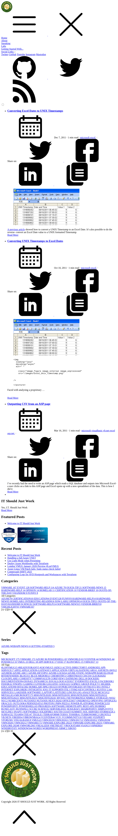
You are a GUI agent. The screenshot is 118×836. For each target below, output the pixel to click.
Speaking (5, 43)
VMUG (23, 667)
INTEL (105, 692)
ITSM (74, 695)
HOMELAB (47, 595)
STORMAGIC (107, 717)
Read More (12, 235)
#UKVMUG (47, 673)
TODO (64, 720)
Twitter (4, 54)
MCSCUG (104, 698)
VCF (58, 722)
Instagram (30, 54)
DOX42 (29, 687)
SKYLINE (7, 717)
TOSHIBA (75, 720)
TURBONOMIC (90, 720)
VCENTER (91, 664)
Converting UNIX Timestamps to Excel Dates (35, 241)
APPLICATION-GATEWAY (36, 675)
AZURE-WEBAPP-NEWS (15, 651)
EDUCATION (42, 604)
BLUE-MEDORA (41, 681)
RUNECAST (8, 714)
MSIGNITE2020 (80, 700)
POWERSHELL (58, 664)
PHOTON (50, 709)
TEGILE (38, 720)
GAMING (29, 689)
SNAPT (18, 717)
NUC (4, 706)
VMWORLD (75, 664)
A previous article (16, 229)
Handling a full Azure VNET (21, 563)
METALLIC (8, 700)
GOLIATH (52, 689)
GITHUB (40, 689)
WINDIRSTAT (9, 734)
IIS (99, 692)
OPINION (32, 595)
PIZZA (66, 709)
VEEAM (87, 722)
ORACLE (7, 709)
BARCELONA (105, 678)
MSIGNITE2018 (43, 700)
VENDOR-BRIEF (88, 595)
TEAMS (19, 720)
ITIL (67, 695)
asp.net (11, 439)
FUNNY (33, 598)
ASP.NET (103, 675)
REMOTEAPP (74, 711)
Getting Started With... (12, 49)
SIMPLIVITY (105, 714)
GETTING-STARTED (42, 651)
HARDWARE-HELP (13, 595)
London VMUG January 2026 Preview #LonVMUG (33, 571)
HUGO (53, 692)
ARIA (94, 675)
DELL (33, 667)
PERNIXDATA (35, 709)
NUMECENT (16, 706)
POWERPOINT (10, 711)
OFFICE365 (69, 706)
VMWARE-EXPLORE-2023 (88, 728)
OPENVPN (97, 706)
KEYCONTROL (87, 695)
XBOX (72, 734)
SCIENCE (27, 609)
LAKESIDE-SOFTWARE (28, 698)
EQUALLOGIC (57, 687)
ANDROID (94, 673)
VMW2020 (7, 728)
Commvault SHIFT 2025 (19, 577)
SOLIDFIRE (46, 717)
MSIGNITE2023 (29, 703)
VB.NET (6, 722)
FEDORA (7, 689)
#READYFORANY (29, 673)
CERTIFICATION (66, 595)
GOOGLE (65, 689)
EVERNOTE (82, 687)
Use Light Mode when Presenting (23, 566)
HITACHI (23, 692)
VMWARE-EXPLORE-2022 (57, 728)
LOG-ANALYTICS (87, 698)
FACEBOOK (107, 687)
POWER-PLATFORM (83, 709)
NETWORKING (76, 703)
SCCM (33, 714)
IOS (46, 695)
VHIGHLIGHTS (10, 612)
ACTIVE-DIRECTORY (75, 673)
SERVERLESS (58, 714)
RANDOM (21, 598)
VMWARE (9, 593)
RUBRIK (100, 711)
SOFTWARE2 (31, 717)
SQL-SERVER (91, 717)
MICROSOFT (10, 664)
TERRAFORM (51, 720)
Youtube (21, 54)
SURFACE (7, 720)
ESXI (62, 667)
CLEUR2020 (99, 681)
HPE (46, 692)
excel (93, 137)
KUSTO (102, 695)
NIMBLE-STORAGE (97, 703)
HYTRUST (90, 692)
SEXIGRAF (74, 714)
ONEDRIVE (83, 706)
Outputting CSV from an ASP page (28, 409)
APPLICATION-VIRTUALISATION (70, 675)
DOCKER (93, 684)
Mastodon (41, 54)
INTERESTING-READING (40, 607)
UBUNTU (105, 720)
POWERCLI (9, 667)
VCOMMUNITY (72, 722)
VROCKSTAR (72, 731)
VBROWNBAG (32, 722)
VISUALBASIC (23, 725)
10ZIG (58, 673)
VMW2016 (62, 725)
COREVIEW (58, 684)
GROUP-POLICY (91, 689)
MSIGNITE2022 (10, 703)
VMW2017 (91, 667)
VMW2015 (48, 725)
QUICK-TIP (74, 593)
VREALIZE (43, 731)
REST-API (89, 711)
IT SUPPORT (56, 695)
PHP (58, 709)
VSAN (85, 731)
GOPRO (76, 689)
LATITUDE (60, 698)
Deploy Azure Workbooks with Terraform (27, 569)
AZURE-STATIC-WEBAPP (82, 678)
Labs (3, 46)
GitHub (12, 54)
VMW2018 (91, 725)
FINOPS (18, 689)
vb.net (106, 436)
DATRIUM (72, 684)
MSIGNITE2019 (61, 700)
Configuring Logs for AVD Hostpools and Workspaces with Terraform (42, 580)
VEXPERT (99, 722)
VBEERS (17, 722)
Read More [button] (6, 515)
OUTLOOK (20, 709)
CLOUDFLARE (10, 684)
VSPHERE (96, 731)
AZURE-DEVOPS (38, 678)
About (4, 40)
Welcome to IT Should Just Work (23, 529)
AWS (113, 675)
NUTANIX (30, 706)
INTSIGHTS (35, 695)
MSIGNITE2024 (47, 703)
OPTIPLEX (110, 706)
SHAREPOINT (89, 714)
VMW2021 (20, 728)
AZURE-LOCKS (57, 678)
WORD (37, 734)
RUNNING (22, 714)
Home (4, 38)
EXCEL (95, 687)
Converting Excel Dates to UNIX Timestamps (35, 110)
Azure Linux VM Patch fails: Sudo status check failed (33, 574)
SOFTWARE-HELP (42, 593)
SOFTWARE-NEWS (94, 593)
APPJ (18, 675)
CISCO (87, 681)
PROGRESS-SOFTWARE (52, 711)
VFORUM (7, 725)
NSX (112, 703)
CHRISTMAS (75, 681)
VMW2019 (104, 725)
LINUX (72, 698)
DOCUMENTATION (12, 687)
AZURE (60, 593)
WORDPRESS (50, 734)
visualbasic (97, 436)
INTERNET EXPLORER (14, 695)
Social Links (8, 51)
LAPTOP (47, 698)
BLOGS (25, 681)
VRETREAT (57, 731)
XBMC (63, 734)
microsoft (85, 137)
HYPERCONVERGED (70, 692)
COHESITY (26, 684)
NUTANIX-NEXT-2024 (49, 706)
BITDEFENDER (10, 681)
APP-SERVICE (47, 667)
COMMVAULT (42, 684)
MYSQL (62, 703)
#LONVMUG (75, 667)
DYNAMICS (41, 687)
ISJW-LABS (62, 607)
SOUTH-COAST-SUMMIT (68, 717)
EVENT (23, 593)
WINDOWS (106, 664)
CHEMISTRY (59, 681)
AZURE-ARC (20, 678)
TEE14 (28, 720)
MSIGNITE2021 (98, 700)
